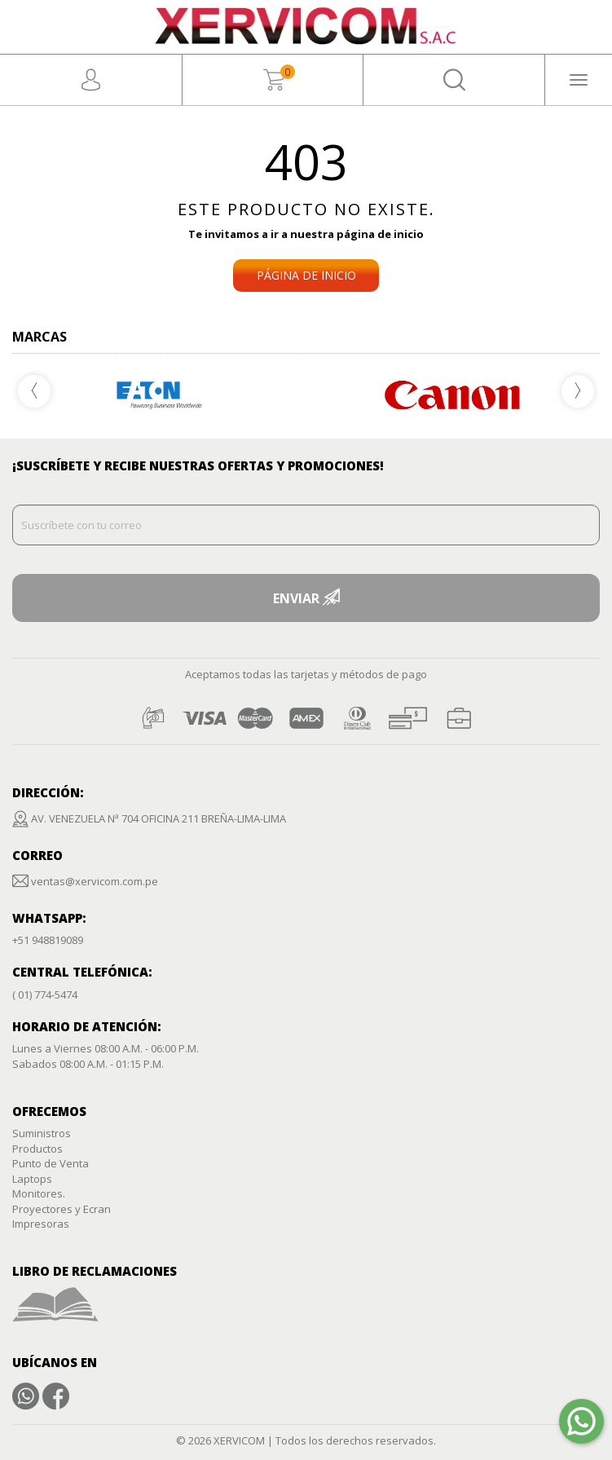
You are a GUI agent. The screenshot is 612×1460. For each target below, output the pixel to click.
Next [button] (577, 391)
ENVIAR (306, 598)
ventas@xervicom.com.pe (94, 881)
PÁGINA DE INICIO (306, 275)
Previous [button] (34, 391)
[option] (453, 395)
